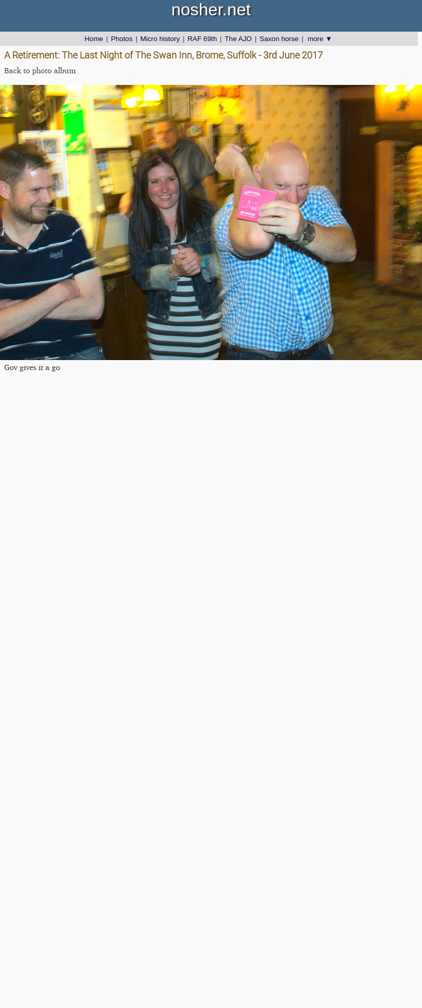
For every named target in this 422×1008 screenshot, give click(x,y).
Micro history (160, 39)
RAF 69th (202, 39)
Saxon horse (279, 39)
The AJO (238, 39)
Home (93, 39)
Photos (121, 39)
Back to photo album (40, 70)
